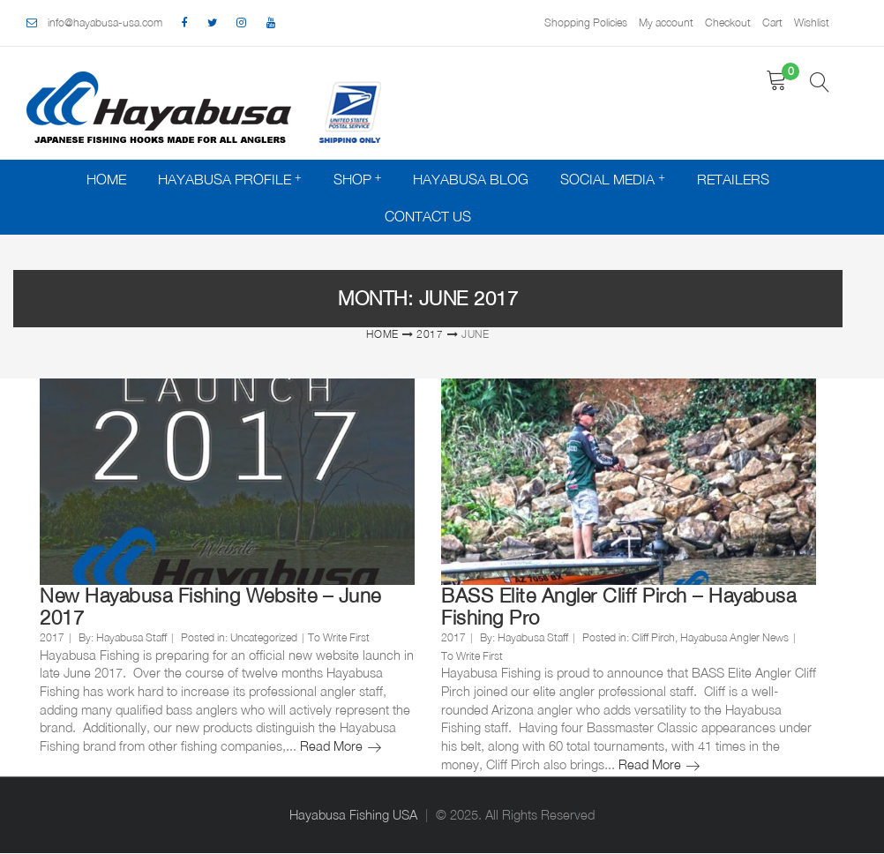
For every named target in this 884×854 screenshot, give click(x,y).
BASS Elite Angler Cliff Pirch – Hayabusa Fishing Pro (618, 606)
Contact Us (428, 216)
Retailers (733, 179)
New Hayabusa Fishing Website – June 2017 (210, 606)
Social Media (607, 179)
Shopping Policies (585, 22)
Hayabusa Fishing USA (353, 814)
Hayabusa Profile (224, 179)
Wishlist (811, 22)
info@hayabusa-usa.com (105, 22)
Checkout (728, 22)
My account (666, 22)
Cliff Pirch (653, 637)
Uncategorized (263, 637)
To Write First (339, 637)
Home (106, 179)
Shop (352, 179)
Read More (340, 745)
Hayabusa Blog (470, 179)
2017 (430, 334)
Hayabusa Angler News (734, 637)
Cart (772, 22)
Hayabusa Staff (131, 637)
